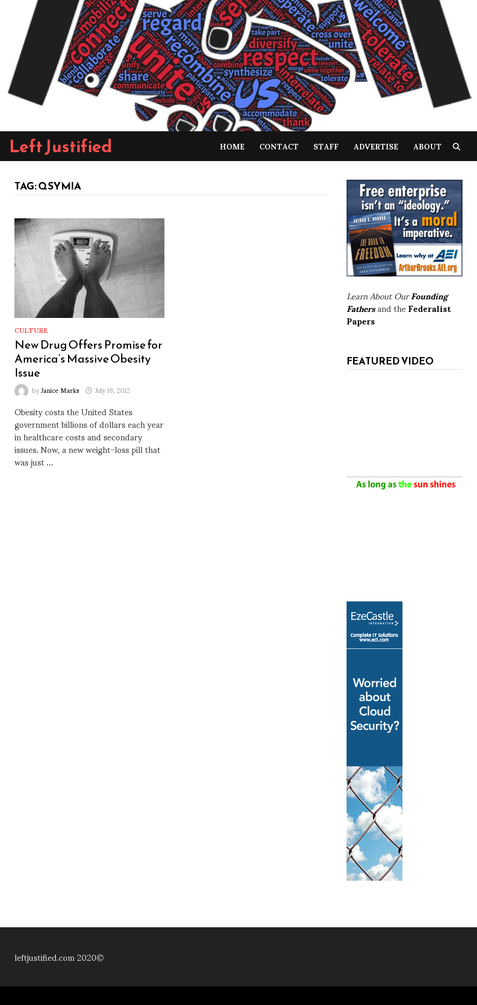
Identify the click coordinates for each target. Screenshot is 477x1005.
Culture (31, 329)
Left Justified (60, 146)
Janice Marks (60, 389)
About (427, 146)
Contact (279, 146)
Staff (326, 146)
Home (232, 146)
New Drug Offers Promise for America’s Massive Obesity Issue (88, 358)
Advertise (376, 146)
